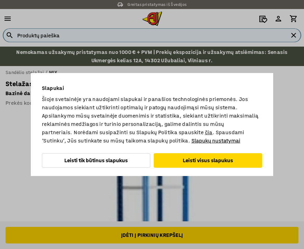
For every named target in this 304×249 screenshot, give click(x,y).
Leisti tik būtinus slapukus (96, 160)
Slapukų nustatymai (215, 140)
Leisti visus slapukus (208, 160)
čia (209, 132)
